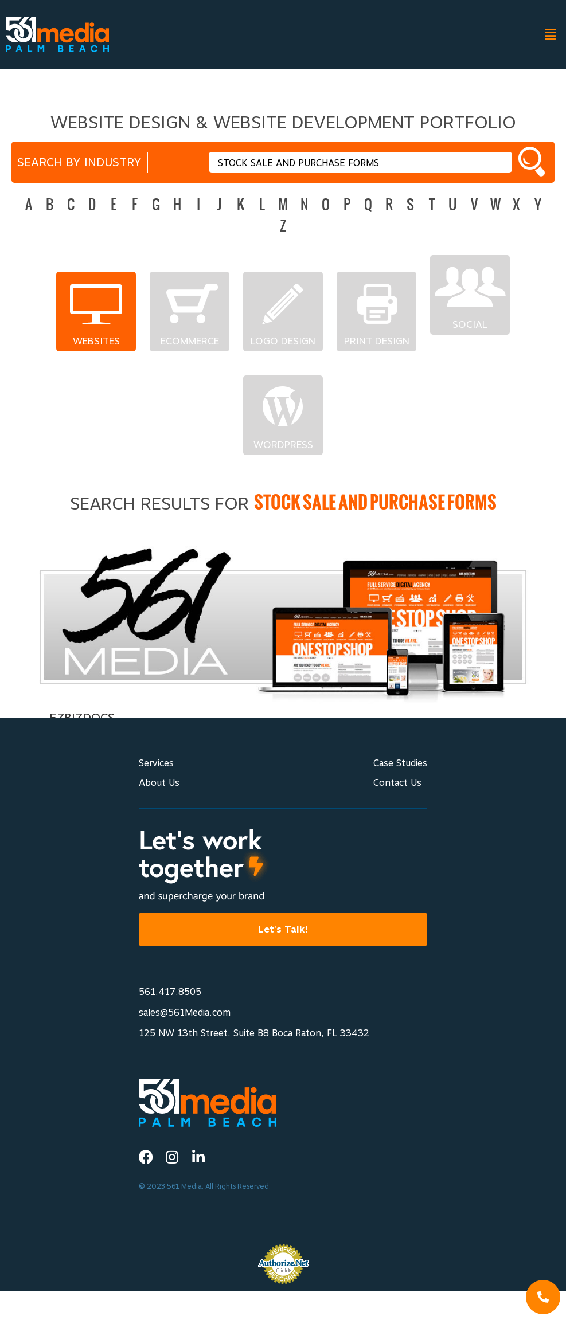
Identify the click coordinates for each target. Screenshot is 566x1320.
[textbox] (360, 162)
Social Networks (470, 324)
